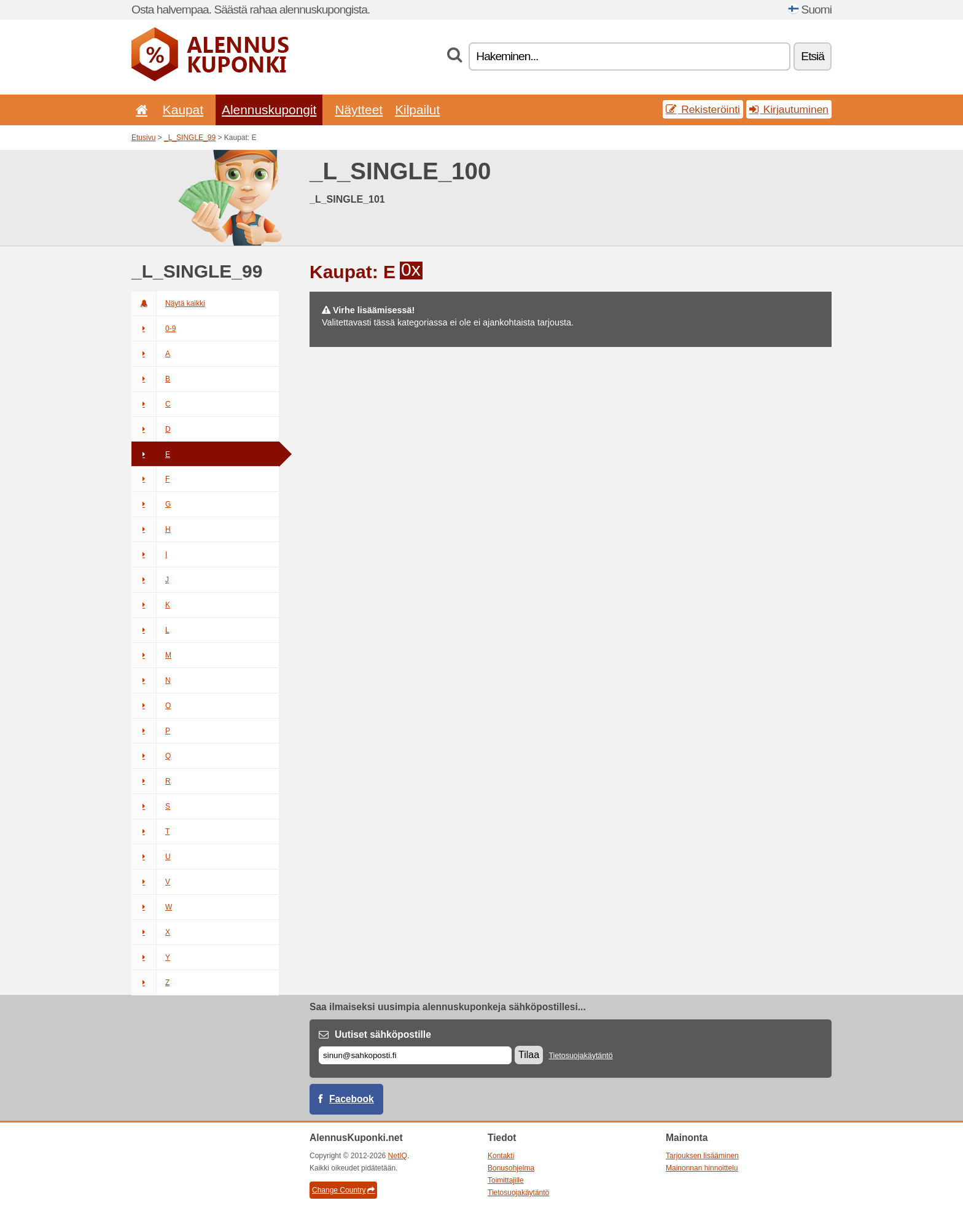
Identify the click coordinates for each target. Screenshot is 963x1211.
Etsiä (812, 56)
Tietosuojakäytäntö (580, 1055)
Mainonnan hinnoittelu (702, 1168)
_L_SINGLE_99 (190, 137)
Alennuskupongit (269, 110)
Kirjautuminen (788, 109)
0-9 (153, 328)
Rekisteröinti (703, 109)
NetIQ (397, 1155)
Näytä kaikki (168, 303)
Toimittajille (506, 1180)
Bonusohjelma (511, 1168)
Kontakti (501, 1155)
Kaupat (183, 110)
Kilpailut (417, 110)
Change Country (343, 1190)
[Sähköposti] (415, 1055)
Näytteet (359, 110)
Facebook (351, 1099)
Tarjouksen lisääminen (702, 1155)
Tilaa (528, 1054)
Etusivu (143, 137)
